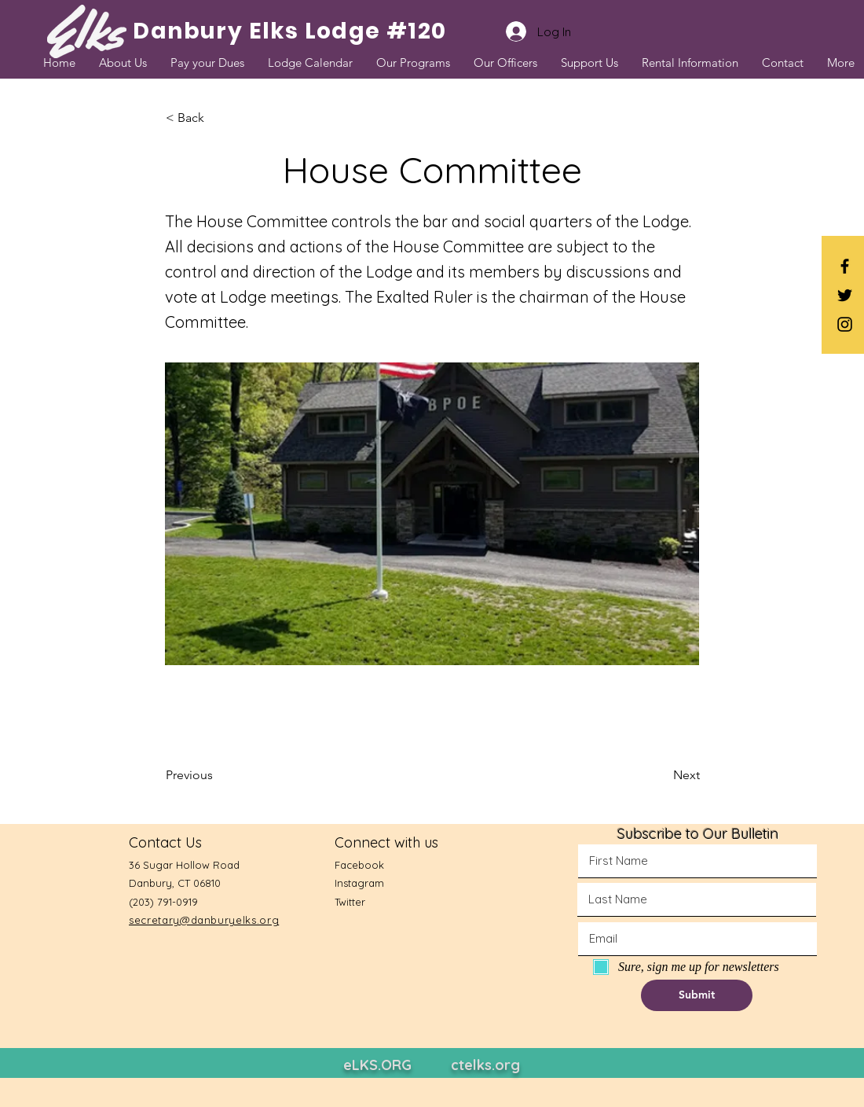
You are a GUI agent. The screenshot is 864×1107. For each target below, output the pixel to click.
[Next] (660, 775)
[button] (217, 118)
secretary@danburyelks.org (204, 920)
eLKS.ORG (377, 1065)
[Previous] (217, 775)
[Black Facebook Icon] (845, 266)
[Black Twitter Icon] (845, 295)
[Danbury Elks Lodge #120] (290, 31)
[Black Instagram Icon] (845, 324)
